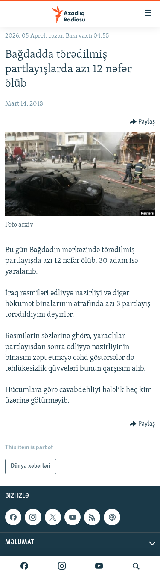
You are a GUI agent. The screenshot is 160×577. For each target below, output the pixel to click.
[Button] (142, 122)
